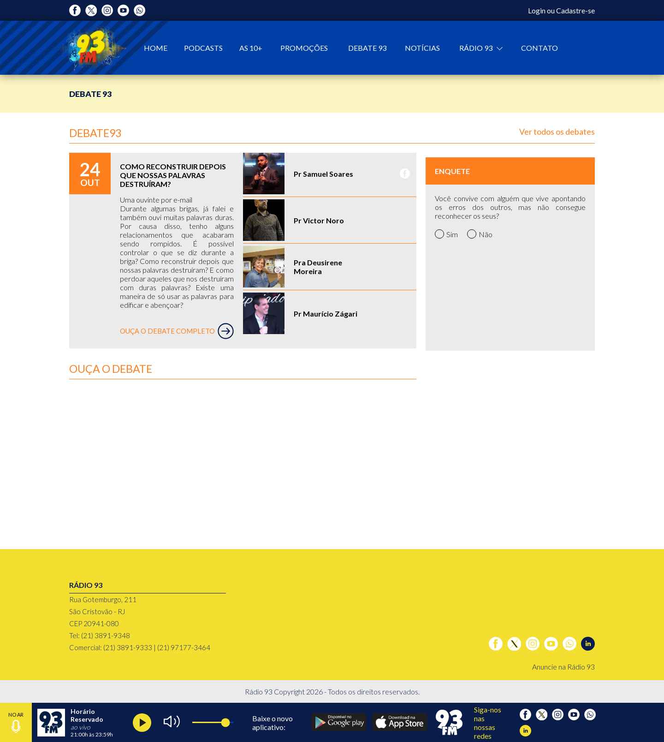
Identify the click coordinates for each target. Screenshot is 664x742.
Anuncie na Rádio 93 (563, 666)
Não (479, 234)
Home (155, 47)
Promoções (304, 47)
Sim (446, 234)
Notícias (422, 47)
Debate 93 (367, 47)
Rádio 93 (476, 47)
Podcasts (203, 47)
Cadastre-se (575, 10)
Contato (539, 47)
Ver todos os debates (557, 131)
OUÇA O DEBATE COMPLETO (177, 331)
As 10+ (250, 47)
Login (536, 10)
